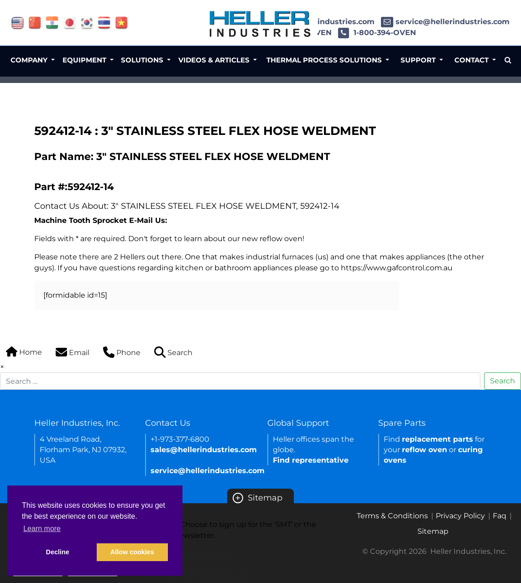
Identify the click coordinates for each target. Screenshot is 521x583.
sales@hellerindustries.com (204, 449)
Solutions (143, 60)
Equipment (85, 60)
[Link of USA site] (17, 22)
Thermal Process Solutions (325, 60)
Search (502, 381)
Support (419, 60)
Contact (472, 60)
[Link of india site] (52, 22)
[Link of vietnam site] (121, 22)
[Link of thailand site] (104, 22)
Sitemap (257, 497)
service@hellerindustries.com (445, 21)
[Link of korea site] (87, 22)
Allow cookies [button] (132, 552)
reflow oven (424, 449)
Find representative (311, 460)
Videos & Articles (214, 60)
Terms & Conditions (392, 515)
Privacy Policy (460, 515)
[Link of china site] (35, 22)
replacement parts (437, 439)
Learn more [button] (42, 528)
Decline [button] (57, 552)
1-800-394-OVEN (377, 32)
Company (29, 60)
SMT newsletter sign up (186, 556)
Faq (499, 515)
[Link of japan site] (69, 22)
